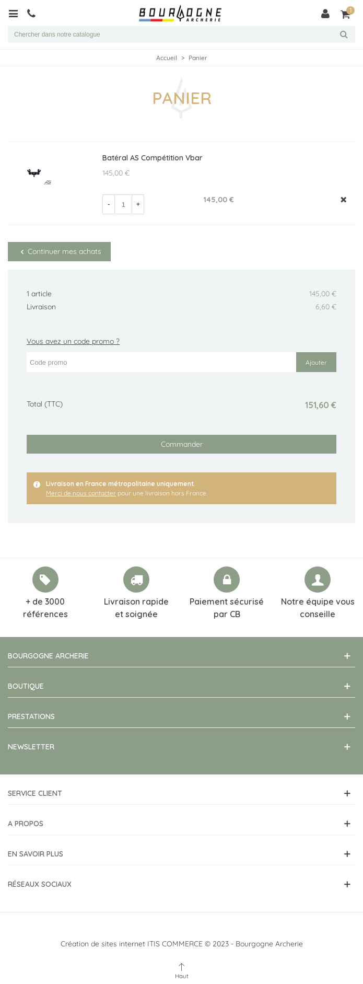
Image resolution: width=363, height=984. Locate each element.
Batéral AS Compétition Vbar (152, 158)
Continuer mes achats (59, 251)
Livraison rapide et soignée (136, 607)
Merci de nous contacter (81, 493)
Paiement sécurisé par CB (227, 607)
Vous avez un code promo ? (73, 341)
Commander (182, 444)
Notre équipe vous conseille (318, 607)
